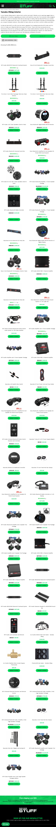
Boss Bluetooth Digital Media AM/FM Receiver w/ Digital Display (42, 241)
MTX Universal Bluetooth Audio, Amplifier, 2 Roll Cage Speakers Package (42, 692)
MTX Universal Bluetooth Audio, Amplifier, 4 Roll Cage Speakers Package (14, 720)
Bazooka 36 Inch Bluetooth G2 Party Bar (14, 240)
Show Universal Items (9, 40)
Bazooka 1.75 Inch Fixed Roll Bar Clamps (42, 467)
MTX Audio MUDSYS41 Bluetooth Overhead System (42, 579)
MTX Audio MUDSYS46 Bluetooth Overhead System (14, 606)
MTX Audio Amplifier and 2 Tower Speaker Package (42, 328)
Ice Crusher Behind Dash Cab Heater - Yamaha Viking (42, 635)
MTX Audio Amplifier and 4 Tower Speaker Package (14, 357)
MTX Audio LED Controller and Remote (14, 634)
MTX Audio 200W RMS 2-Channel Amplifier (42, 553)
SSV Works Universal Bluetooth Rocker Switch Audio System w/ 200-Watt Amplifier (14, 329)
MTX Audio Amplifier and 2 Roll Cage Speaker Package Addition (14, 777)
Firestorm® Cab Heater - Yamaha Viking (42, 663)
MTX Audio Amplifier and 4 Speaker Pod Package (14, 553)
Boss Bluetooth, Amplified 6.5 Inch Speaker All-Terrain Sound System (14, 495)
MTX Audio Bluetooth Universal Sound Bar (14, 151)
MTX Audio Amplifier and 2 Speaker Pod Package (42, 524)
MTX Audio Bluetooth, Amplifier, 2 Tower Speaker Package (42, 210)
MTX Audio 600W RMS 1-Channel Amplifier (42, 271)
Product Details (14, 73)
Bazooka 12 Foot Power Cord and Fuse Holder (42, 384)
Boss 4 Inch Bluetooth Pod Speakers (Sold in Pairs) (14, 271)
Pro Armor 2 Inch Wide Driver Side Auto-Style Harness (42, 94)
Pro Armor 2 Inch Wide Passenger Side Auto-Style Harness (14, 94)
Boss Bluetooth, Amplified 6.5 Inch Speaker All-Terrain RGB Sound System (42, 152)
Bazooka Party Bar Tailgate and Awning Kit (14, 748)
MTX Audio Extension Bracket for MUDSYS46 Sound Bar (42, 607)
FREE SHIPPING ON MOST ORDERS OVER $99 (28, 1)
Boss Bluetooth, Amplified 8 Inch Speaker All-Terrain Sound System (42, 411)
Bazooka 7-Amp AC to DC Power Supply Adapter (41, 439)
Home (2, 9)
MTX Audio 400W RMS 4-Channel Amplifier (14, 579)
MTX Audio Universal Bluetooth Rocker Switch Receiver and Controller (14, 440)
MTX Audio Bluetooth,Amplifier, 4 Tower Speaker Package (42, 182)
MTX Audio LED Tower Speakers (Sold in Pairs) (14, 124)
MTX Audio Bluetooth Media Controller (14, 210)
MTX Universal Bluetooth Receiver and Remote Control (14, 692)
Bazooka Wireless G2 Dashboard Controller (14, 467)
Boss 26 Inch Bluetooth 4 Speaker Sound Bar (42, 65)
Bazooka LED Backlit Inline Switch (14, 384)
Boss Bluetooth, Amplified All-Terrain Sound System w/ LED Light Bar (42, 300)
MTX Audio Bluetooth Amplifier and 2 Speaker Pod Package (14, 525)
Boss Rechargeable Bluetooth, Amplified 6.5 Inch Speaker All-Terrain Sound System (14, 411)
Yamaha (6, 9)
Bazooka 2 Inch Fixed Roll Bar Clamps (42, 719)
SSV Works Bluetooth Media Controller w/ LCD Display (42, 495)
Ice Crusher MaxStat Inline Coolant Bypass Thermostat (14, 663)
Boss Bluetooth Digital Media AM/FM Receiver (42, 124)
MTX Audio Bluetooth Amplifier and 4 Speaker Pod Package (42, 749)
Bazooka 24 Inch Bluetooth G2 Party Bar (14, 299)
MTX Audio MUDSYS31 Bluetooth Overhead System (14, 65)
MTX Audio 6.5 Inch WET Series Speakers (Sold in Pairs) (14, 182)
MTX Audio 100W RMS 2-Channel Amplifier (42, 357)
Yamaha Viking (12, 9)
